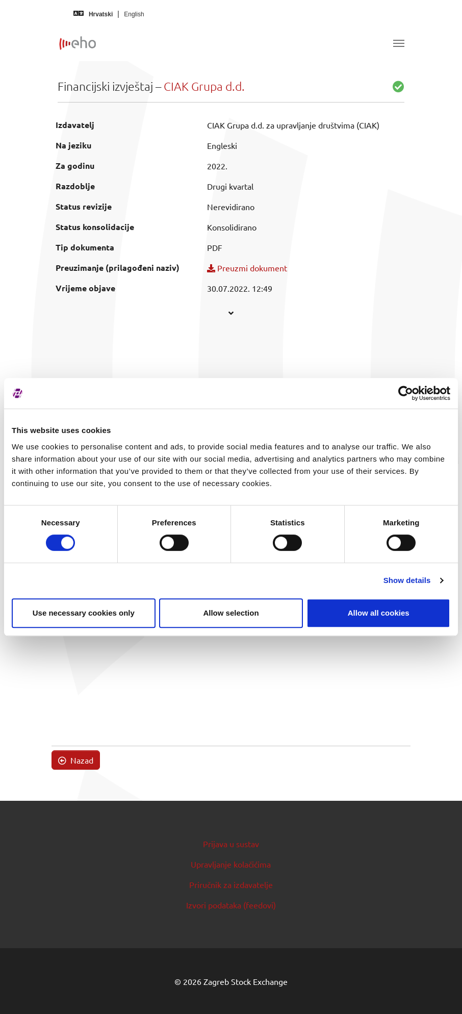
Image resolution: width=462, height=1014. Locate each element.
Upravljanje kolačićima (231, 864)
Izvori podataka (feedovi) (231, 905)
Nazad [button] (75, 760)
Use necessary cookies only (84, 613)
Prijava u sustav (231, 844)
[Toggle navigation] (398, 43)
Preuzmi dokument (247, 268)
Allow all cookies (378, 613)
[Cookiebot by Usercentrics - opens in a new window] (405, 393)
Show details (407, 580)
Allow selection (231, 613)
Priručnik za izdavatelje (231, 884)
